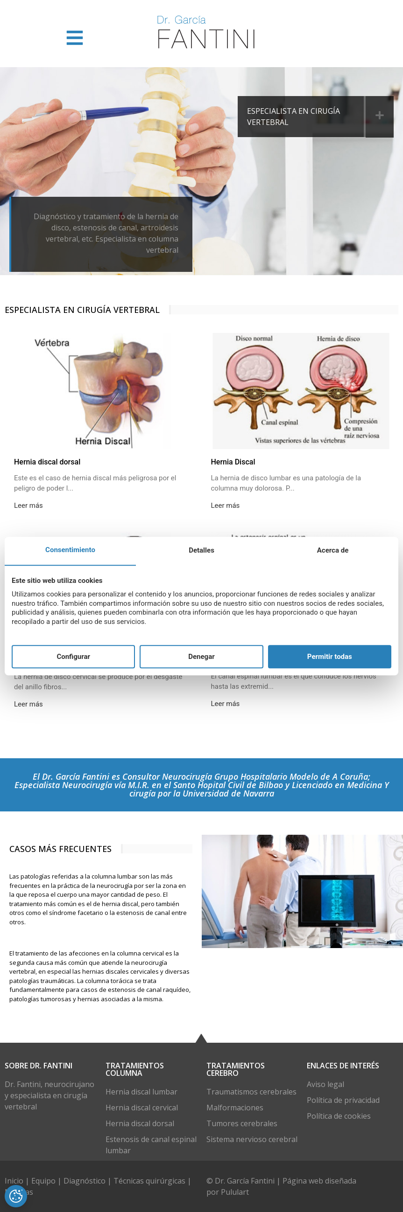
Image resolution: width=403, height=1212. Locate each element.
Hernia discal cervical (142, 1107)
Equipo (44, 1181)
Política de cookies (339, 1116)
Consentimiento (70, 550)
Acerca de (332, 551)
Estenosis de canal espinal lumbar (151, 1145)
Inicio (15, 1181)
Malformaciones (234, 1107)
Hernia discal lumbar (141, 1092)
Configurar (73, 656)
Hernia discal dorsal (140, 1123)
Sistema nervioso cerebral (251, 1139)
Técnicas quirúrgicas (149, 1181)
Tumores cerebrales (241, 1123)
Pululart (235, 1192)
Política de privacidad (343, 1100)
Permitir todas (329, 656)
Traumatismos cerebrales (251, 1092)
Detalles (201, 551)
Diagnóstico (85, 1181)
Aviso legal (325, 1084)
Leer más (28, 505)
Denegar (201, 656)
